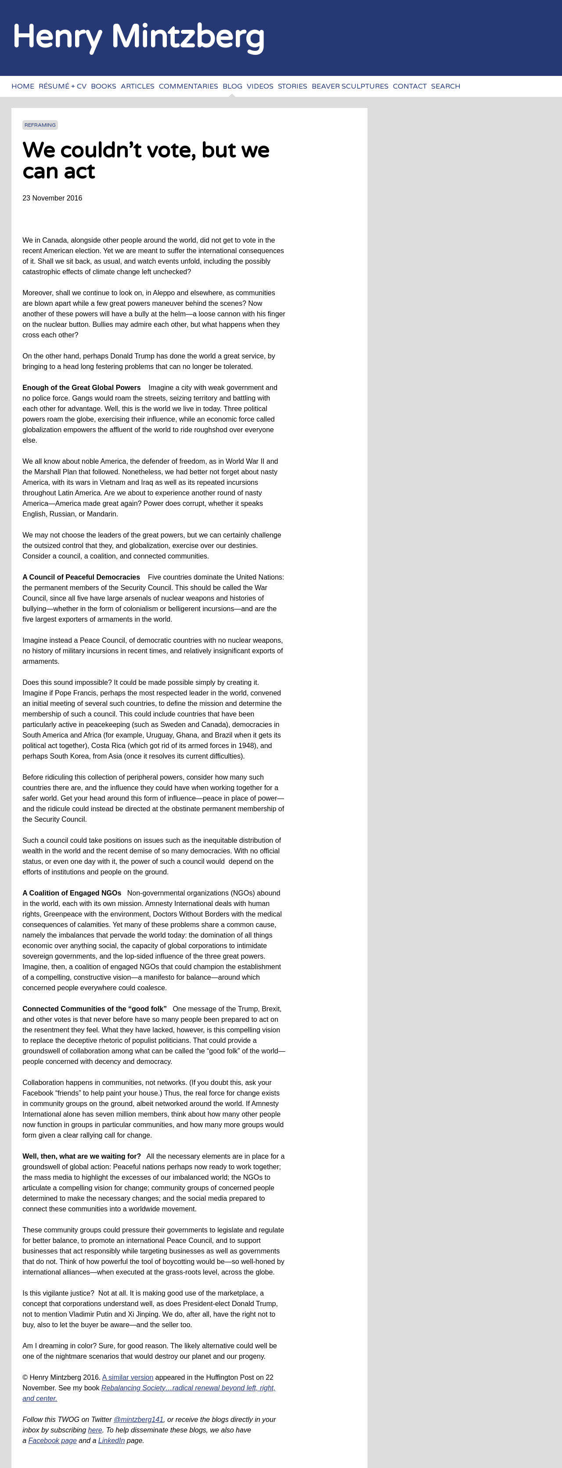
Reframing (40, 125)
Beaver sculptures (350, 86)
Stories (292, 86)
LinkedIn (111, 1440)
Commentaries (188, 86)
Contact (410, 86)
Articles (138, 86)
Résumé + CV (62, 86)
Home (22, 86)
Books (103, 86)
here (95, 1430)
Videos (260, 86)
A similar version (127, 1377)
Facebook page (53, 1440)
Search (446, 86)
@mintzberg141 (138, 1419)
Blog (232, 86)
